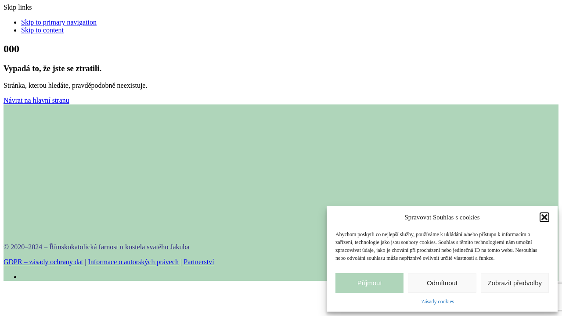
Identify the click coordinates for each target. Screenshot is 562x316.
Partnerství (199, 262)
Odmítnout (442, 283)
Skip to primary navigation (59, 22)
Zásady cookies (438, 301)
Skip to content (42, 30)
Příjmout (369, 283)
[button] (544, 217)
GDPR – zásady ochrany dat (43, 262)
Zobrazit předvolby (515, 283)
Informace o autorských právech (133, 262)
